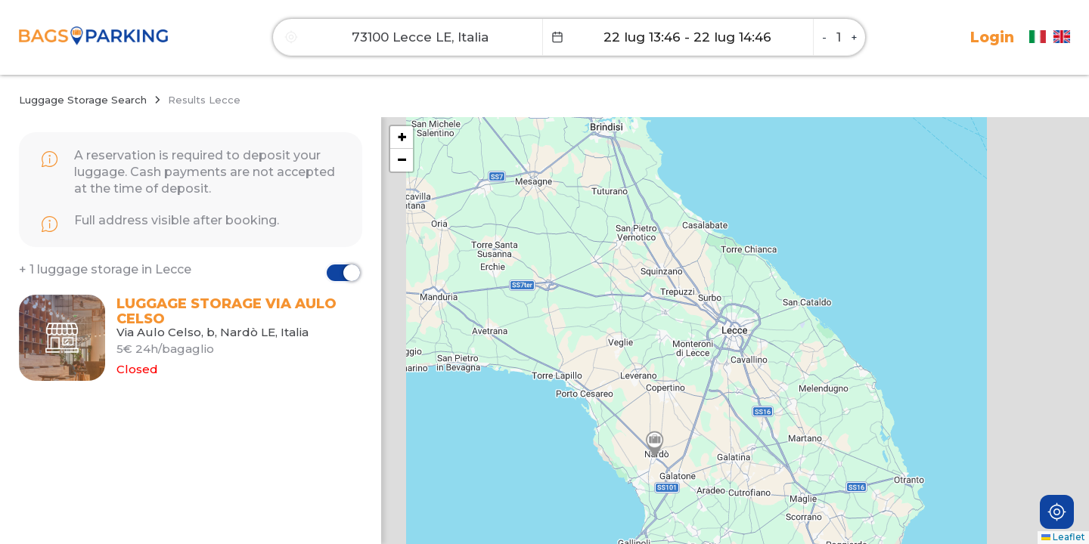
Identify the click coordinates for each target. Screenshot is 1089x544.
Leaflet (1063, 536)
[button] (655, 444)
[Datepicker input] (678, 37)
